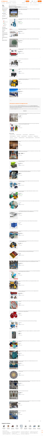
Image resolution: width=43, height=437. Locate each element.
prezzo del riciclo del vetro (12, 134)
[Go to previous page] (28, 421)
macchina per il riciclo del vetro (6, 433)
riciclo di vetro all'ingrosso (25, 134)
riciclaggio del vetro (14, 433)
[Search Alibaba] (17, 1)
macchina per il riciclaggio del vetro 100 (25, 431)
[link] (42, 430)
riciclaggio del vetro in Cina (31, 134)
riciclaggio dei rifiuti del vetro (21, 137)
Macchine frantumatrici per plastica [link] (12, 5)
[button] (25, 1)
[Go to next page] (39, 421)
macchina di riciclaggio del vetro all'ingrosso (16, 432)
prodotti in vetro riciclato (6, 431)
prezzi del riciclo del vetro (18, 134)
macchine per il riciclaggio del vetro (25, 433)
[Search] (27, 1)
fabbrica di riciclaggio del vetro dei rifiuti (30, 137)
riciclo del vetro (15, 137)
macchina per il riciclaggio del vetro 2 (16, 431)
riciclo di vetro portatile (37, 137)
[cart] (34, 1)
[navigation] (5, 213)
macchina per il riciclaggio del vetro (7, 432)
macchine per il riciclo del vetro (25, 432)
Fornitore (21, 42)
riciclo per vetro (11, 137)
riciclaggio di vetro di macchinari (34, 431)
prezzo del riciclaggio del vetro (33, 432)
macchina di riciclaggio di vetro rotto (34, 433)
